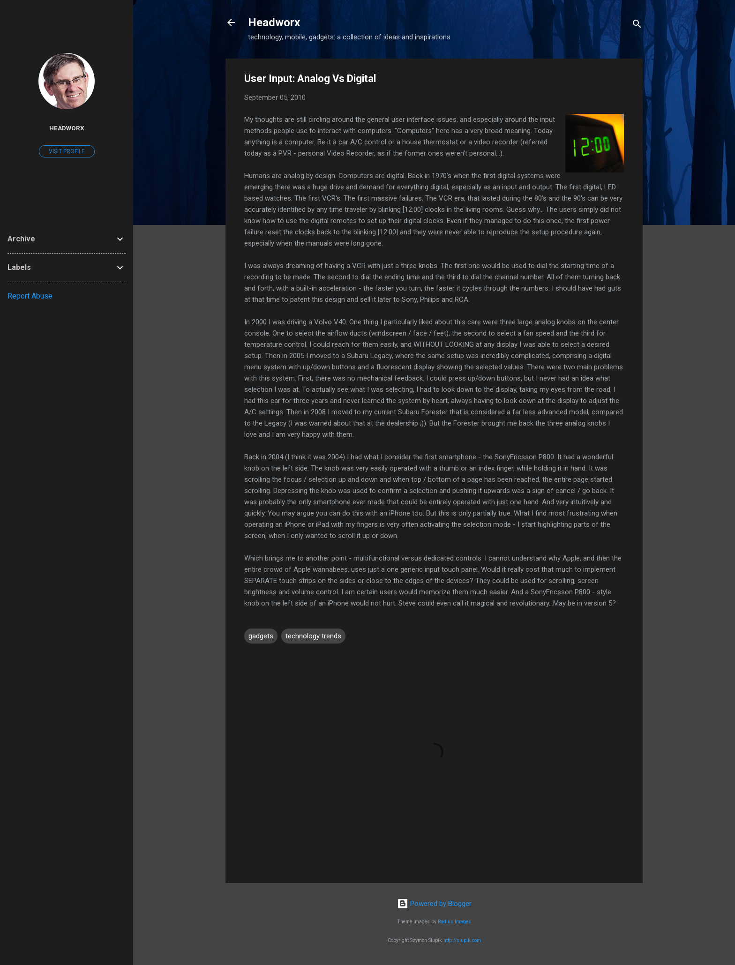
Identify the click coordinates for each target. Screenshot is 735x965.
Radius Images (454, 922)
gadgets (260, 636)
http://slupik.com (462, 940)
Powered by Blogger (434, 903)
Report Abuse (30, 296)
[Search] (637, 25)
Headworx (274, 22)
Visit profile (67, 151)
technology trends (313, 636)
